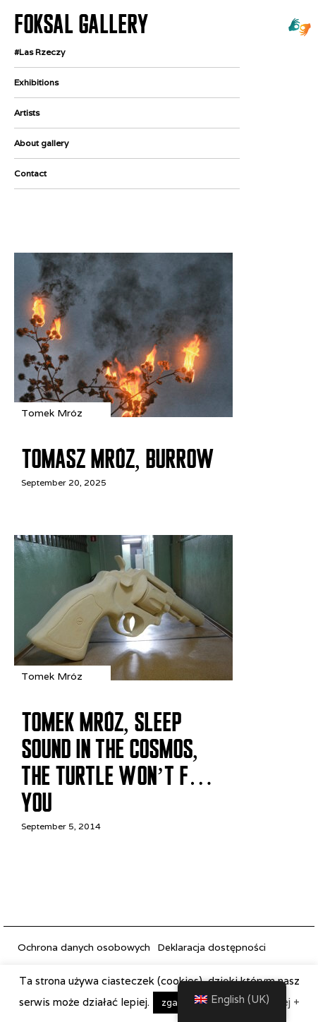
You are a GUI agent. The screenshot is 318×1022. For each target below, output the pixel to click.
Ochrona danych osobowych (84, 947)
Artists (26, 112)
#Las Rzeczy (39, 52)
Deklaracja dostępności (211, 947)
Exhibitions (36, 82)
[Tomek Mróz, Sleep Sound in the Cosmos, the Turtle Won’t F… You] (123, 676)
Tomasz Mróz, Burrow (117, 458)
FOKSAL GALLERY (81, 24)
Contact (30, 173)
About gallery (41, 143)
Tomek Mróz (51, 413)
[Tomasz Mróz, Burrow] (123, 413)
